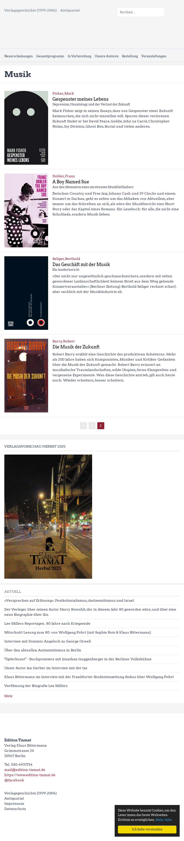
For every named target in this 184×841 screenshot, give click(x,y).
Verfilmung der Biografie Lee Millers (36, 686)
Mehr (8, 696)
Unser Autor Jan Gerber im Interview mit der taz (45, 668)
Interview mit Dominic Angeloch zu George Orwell (47, 641)
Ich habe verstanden (147, 829)
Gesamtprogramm (50, 56)
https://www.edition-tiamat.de (29, 775)
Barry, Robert (63, 341)
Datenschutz (15, 809)
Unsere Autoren (107, 56)
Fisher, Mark (63, 93)
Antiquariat (70, 10)
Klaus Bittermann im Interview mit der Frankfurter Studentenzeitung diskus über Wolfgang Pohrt (89, 677)
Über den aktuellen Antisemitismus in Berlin (42, 650)
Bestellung (130, 56)
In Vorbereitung (79, 56)
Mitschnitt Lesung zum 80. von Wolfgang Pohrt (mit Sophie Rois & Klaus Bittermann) (77, 632)
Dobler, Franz (63, 176)
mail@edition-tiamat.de (24, 770)
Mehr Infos (163, 820)
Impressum (14, 804)
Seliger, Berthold (66, 259)
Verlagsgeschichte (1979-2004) (30, 10)
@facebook (14, 780)
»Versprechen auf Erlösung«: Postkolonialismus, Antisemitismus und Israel (69, 600)
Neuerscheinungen (18, 56)
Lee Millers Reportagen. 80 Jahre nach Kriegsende (47, 623)
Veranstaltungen (153, 56)
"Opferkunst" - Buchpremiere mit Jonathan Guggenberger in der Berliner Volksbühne (77, 659)
